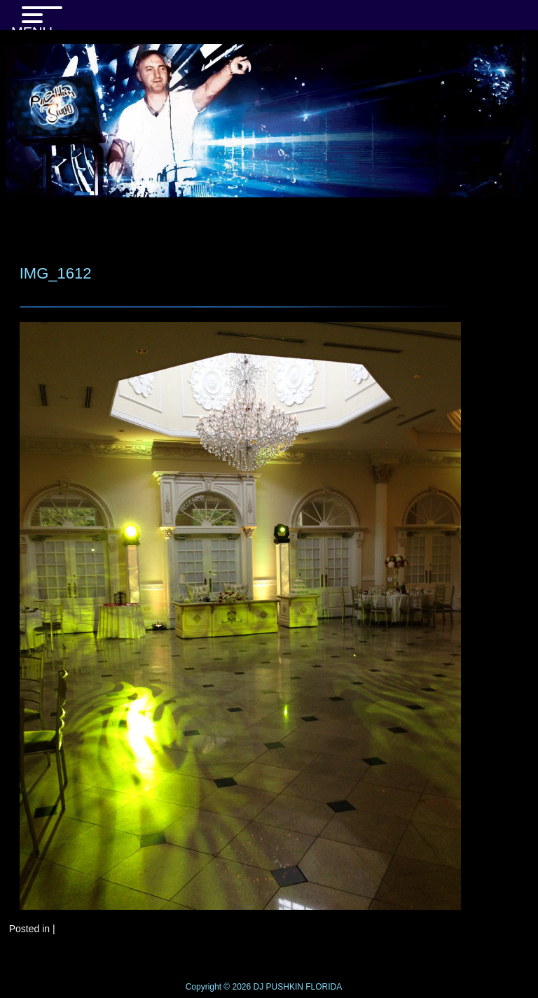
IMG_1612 (56, 273)
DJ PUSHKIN (277, 987)
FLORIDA (323, 987)
